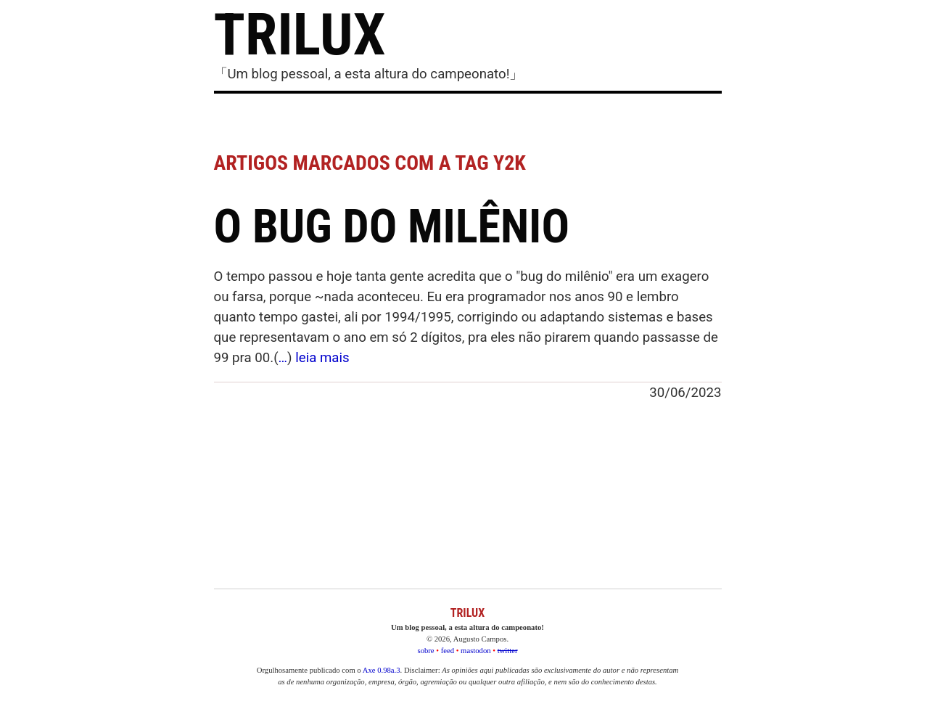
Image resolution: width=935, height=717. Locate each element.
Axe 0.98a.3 (381, 670)
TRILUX (300, 35)
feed (447, 651)
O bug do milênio (392, 227)
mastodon (475, 651)
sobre (426, 651)
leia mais (322, 358)
